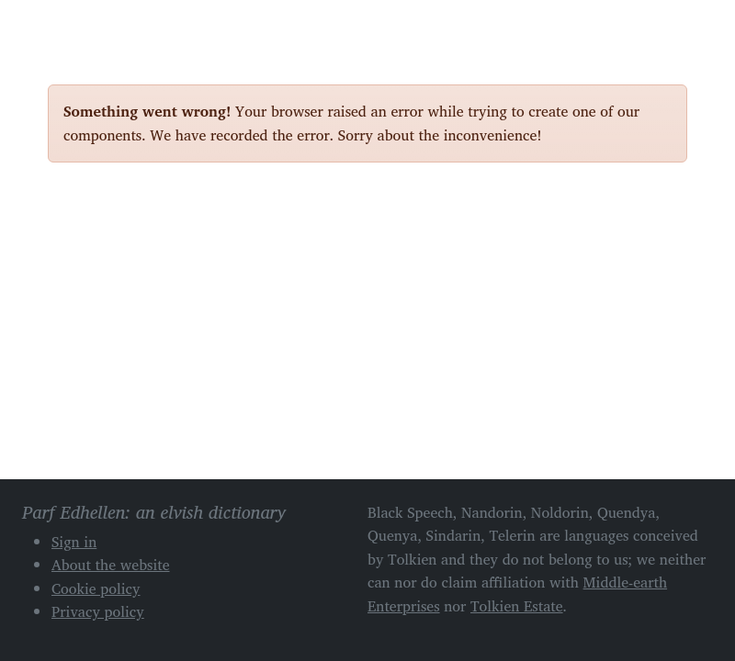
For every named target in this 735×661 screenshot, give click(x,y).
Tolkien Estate (516, 606)
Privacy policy (97, 611)
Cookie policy (96, 588)
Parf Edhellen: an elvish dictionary (112, 26)
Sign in (73, 542)
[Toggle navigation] (666, 26)
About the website (110, 565)
